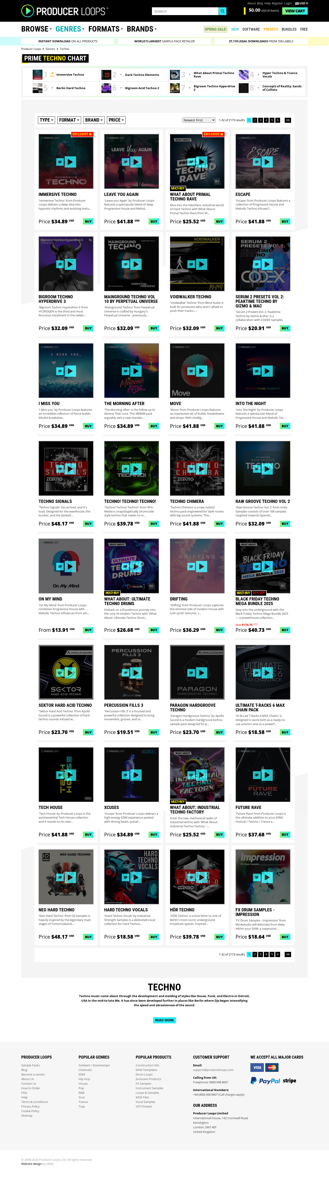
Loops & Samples (147, 1093)
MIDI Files (142, 1097)
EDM (82, 1074)
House (83, 1084)
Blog (260, 3)
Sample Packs (30, 1065)
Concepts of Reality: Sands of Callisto (282, 88)
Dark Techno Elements (142, 75)
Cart (295, 10)
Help (267, 3)
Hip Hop (84, 1079)
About (251, 3)
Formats (103, 28)
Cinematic (85, 1070)
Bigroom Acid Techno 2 (142, 88)
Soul (82, 1097)
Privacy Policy (30, 1106)
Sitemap (26, 1116)
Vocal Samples (145, 1102)
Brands (140, 28)
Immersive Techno (70, 75)
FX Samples (143, 1084)
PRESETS (271, 29)
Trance (83, 1102)
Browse (34, 28)
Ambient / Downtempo (94, 1065)
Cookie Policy (30, 1111)
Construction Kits (147, 1065)
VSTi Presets (144, 1106)
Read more (164, 1020)
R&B (81, 1093)
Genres (68, 28)
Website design (31, 1164)
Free (304, 29)
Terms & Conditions (34, 1102)
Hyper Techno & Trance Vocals (280, 74)
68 (287, 120)
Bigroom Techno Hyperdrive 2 (214, 88)
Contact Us (28, 1084)
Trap (82, 1106)
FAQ (24, 1093)
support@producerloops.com (213, 1070)
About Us (27, 1079)
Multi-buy (177, 188)
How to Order (30, 1088)
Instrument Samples (149, 1088)
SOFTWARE (251, 29)
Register (277, 3)
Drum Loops (144, 1074)
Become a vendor (33, 1074)
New (235, 29)
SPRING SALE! (215, 29)
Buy (88, 221)
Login (288, 3)
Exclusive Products (148, 1079)
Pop (81, 1088)
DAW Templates (146, 1070)
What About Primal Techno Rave (214, 74)
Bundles (289, 29)
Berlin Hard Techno (70, 88)
